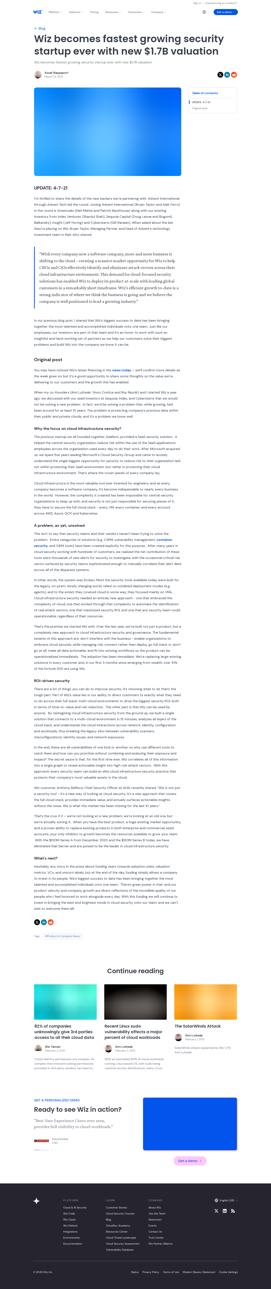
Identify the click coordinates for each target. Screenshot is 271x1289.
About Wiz (154, 1207)
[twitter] (220, 75)
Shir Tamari (53, 1047)
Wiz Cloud (69, 1219)
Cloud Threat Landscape (121, 1237)
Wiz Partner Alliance (160, 1243)
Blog (39, 28)
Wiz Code (69, 1213)
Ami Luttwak (124, 1047)
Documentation (72, 1243)
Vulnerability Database (120, 1249)
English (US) (226, 1200)
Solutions (76, 12)
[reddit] (234, 75)
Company (158, 12)
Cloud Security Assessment (122, 1243)
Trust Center (156, 1237)
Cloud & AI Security (75, 1207)
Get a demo (226, 12)
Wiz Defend (70, 1225)
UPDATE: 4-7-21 (201, 102)
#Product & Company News (62, 936)
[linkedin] (227, 75)
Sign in (197, 3)
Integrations (70, 1231)
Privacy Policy (150, 1272)
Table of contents (205, 93)
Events (152, 1225)
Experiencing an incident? (221, 3)
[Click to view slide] (41, 1150)
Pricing (94, 12)
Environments (71, 1237)
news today (121, 370)
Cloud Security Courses (120, 1213)
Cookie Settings (228, 1272)
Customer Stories (116, 1207)
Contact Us (155, 1231)
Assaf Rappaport (56, 73)
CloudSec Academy (118, 1225)
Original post (199, 108)
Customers (136, 12)
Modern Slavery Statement (199, 1272)
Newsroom (155, 1219)
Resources (113, 12)
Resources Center (117, 1231)
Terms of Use (171, 1272)
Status (135, 1272)
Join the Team (157, 1213)
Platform (55, 12)
